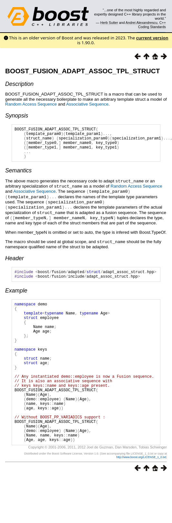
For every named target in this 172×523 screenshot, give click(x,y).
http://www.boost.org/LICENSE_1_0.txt (141, 493)
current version (152, 38)
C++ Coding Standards (152, 24)
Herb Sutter (109, 23)
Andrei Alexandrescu (141, 23)
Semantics (18, 177)
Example (16, 296)
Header (14, 262)
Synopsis (16, 115)
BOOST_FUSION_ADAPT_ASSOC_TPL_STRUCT (82, 71)
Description (19, 84)
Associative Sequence (87, 104)
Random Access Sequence (31, 104)
